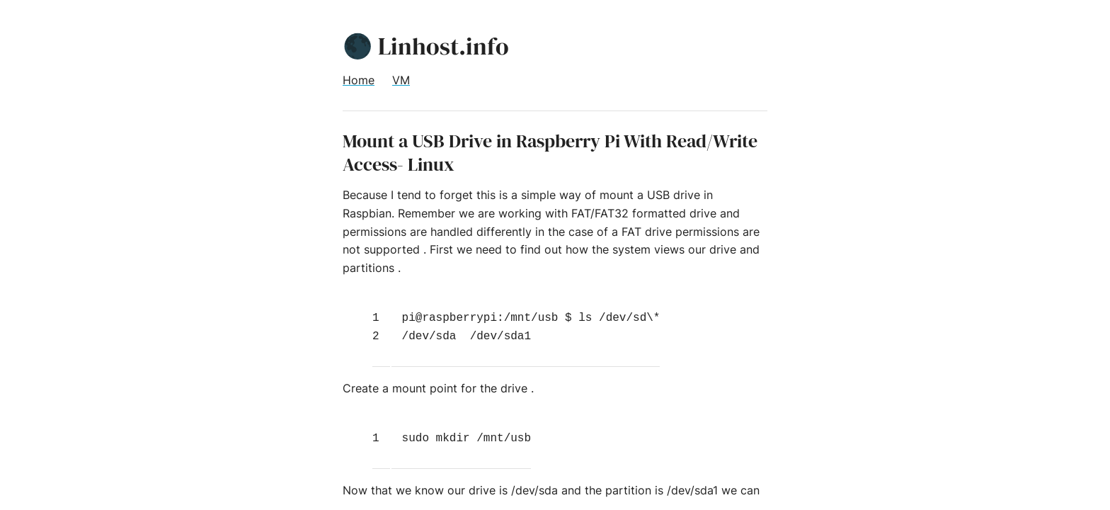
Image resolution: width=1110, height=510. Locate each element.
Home (358, 80)
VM (401, 80)
